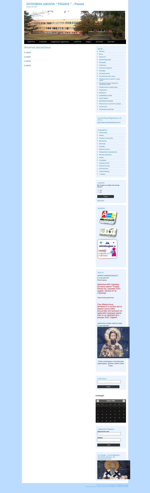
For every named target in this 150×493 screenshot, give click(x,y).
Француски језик (104, 163)
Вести (101, 54)
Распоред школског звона (107, 76)
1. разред (102, 174)
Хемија (101, 157)
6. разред (27, 57)
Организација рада (105, 59)
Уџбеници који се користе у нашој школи (109, 79)
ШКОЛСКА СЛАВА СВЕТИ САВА (110, 323)
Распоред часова (104, 73)
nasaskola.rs (112, 485)
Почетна (31, 42)
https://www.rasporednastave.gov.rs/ (108, 122)
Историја (102, 146)
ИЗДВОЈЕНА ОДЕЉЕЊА (60, 42)
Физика (101, 135)
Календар (102, 70)
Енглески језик (103, 168)
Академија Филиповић (122, 485)
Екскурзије (102, 62)
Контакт (111, 42)
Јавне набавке (103, 98)
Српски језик (103, 132)
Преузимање (103, 90)
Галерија (77, 42)
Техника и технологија (106, 138)
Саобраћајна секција (105, 95)
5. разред (27, 52)
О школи (43, 42)
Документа (102, 92)
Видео (88, 42)
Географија (102, 160)
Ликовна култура (104, 165)
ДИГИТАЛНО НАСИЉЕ (106, 101)
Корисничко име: (103, 431)
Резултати (100, 200)
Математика (102, 141)
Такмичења (102, 65)
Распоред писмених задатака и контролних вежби (108, 83)
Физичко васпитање (105, 154)
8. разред (27, 65)
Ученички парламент (105, 68)
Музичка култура (104, 149)
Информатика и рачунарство (108, 152)
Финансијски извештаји (106, 109)
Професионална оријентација (108, 87)
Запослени (102, 57)
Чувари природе (104, 171)
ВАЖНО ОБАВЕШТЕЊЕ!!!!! (108, 275)
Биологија (102, 143)
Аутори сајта (103, 106)
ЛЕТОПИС (99, 42)
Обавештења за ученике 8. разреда (110, 103)
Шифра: (100, 437)
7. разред (27, 61)
